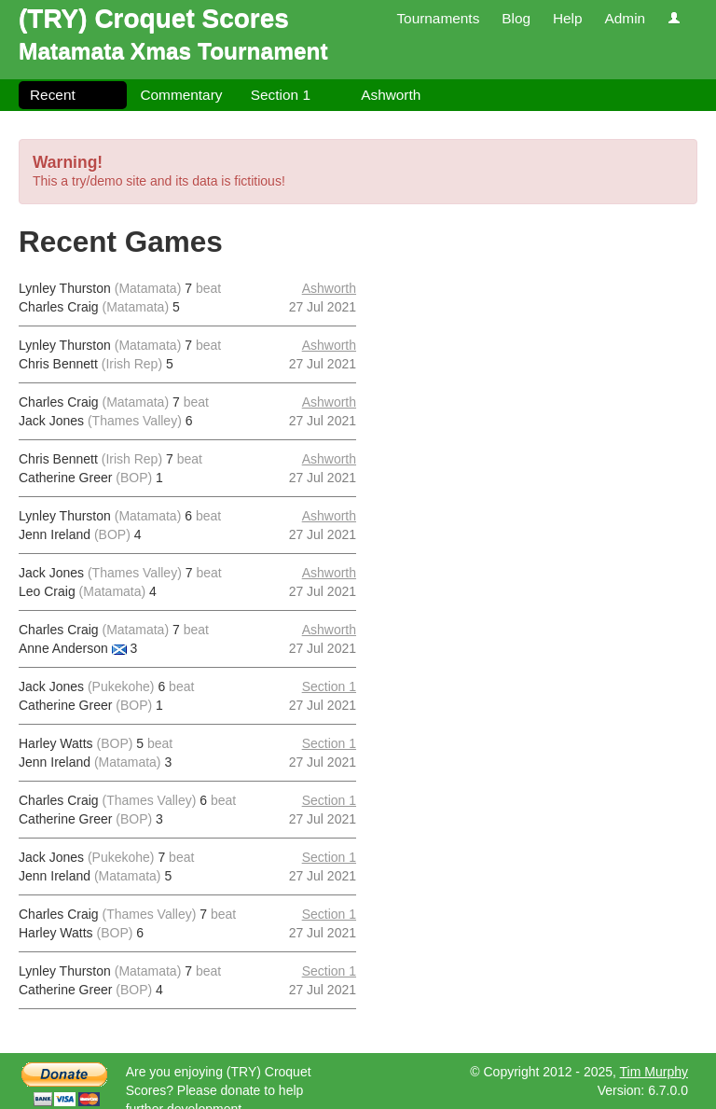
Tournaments (437, 18)
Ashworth (390, 95)
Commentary (181, 95)
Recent (53, 95)
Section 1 (280, 95)
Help (568, 18)
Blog (516, 18)
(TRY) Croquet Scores (154, 18)
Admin (624, 18)
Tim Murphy (654, 1071)
